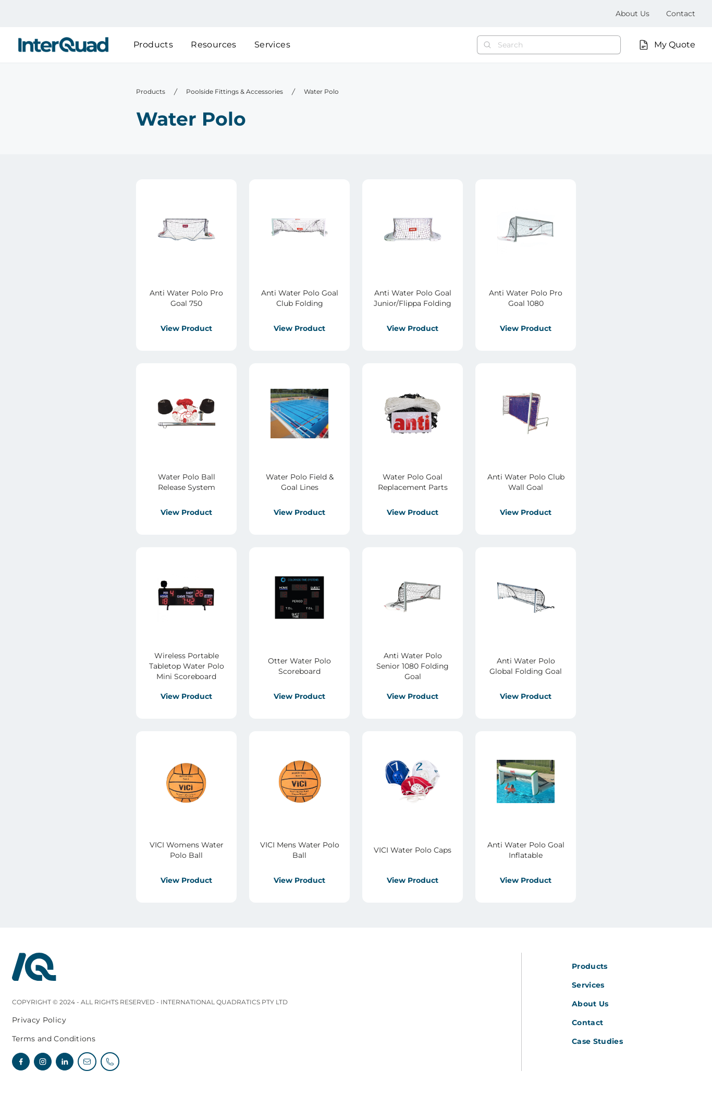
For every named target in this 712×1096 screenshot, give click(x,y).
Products (153, 45)
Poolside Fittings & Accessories (234, 91)
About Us (632, 13)
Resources (214, 45)
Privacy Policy (39, 1020)
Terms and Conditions (53, 1038)
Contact (680, 13)
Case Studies (597, 1041)
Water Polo (321, 91)
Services (272, 45)
